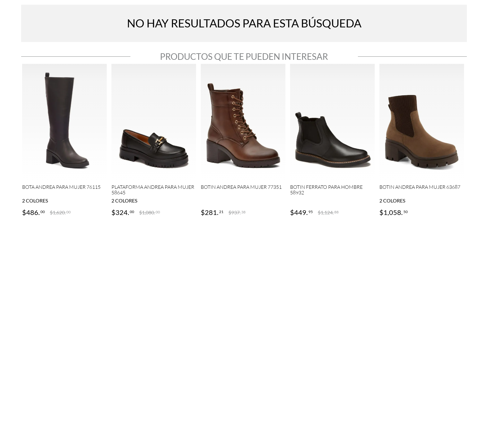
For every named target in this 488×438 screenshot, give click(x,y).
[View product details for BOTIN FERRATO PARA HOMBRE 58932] (332, 140)
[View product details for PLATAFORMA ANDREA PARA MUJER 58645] (153, 140)
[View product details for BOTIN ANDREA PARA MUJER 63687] (421, 140)
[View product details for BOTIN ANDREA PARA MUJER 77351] (243, 140)
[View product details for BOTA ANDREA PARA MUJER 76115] (64, 140)
